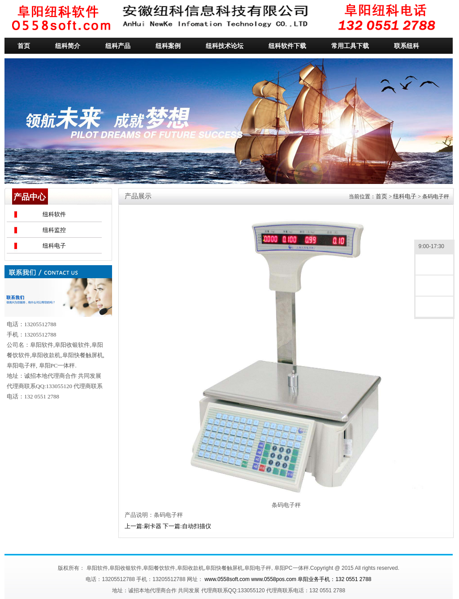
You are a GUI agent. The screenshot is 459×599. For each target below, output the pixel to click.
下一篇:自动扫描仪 (187, 526)
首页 (381, 196)
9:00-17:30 (434, 247)
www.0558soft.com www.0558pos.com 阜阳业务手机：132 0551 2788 (287, 579)
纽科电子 (54, 245)
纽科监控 (54, 230)
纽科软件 (54, 214)
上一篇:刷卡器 (143, 526)
